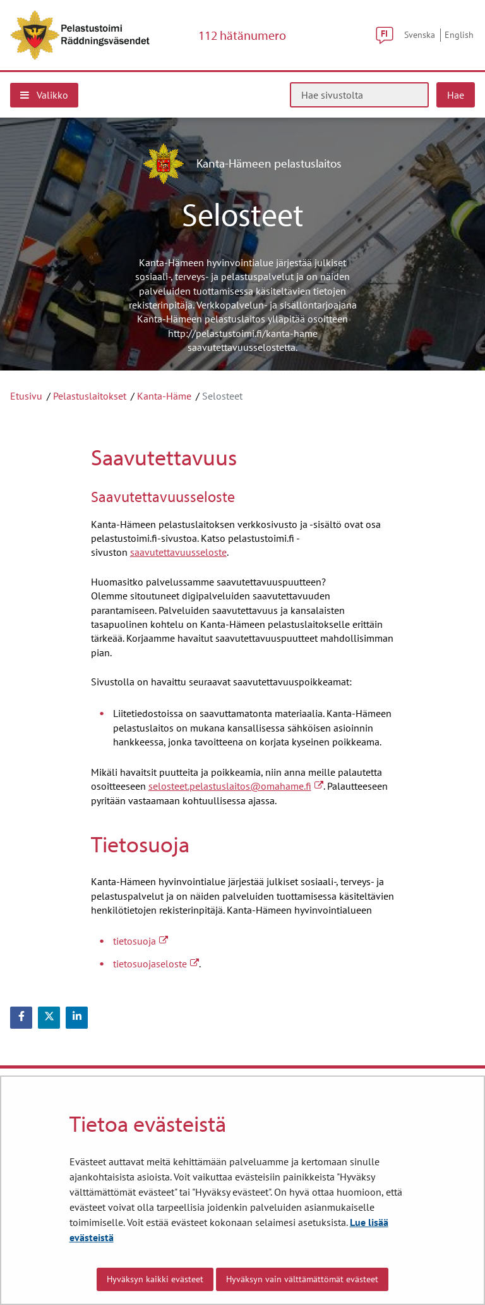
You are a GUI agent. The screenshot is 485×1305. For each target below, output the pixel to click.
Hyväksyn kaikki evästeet (155, 1279)
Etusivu (26, 395)
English (459, 34)
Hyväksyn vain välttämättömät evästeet (302, 1279)
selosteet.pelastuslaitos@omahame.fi (235, 786)
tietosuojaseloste (156, 963)
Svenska (419, 34)
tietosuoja (140, 940)
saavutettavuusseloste (178, 552)
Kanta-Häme (164, 395)
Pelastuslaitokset (89, 395)
